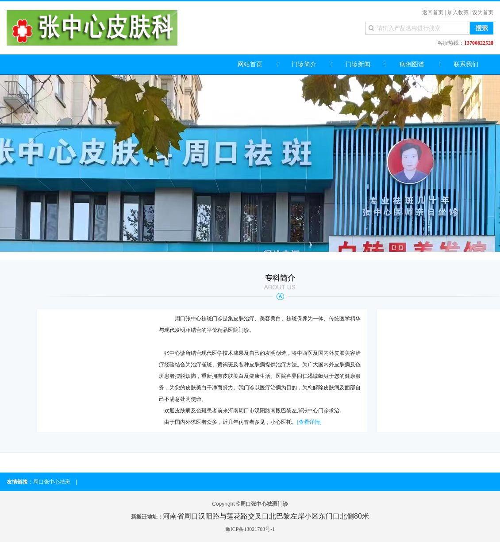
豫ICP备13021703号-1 (250, 529)
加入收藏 (458, 12)
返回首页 (432, 12)
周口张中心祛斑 (51, 482)
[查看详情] (309, 422)
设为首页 (482, 12)
